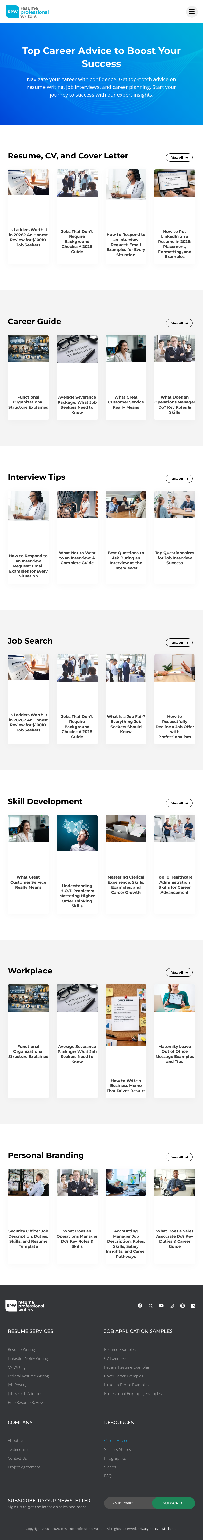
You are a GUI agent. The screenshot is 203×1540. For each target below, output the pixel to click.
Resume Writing (21, 1349)
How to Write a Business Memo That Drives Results (126, 1085)
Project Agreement (24, 1466)
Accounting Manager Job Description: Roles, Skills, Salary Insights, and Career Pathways (126, 1244)
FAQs (108, 1475)
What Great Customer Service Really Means (126, 402)
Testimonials (18, 1449)
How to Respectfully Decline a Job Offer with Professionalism (175, 726)
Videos (110, 1466)
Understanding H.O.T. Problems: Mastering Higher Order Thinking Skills (77, 895)
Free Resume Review (26, 1402)
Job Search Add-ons (25, 1393)
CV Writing (17, 1367)
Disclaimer (170, 1528)
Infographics (115, 1458)
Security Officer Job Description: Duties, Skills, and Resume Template (28, 1239)
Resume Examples (120, 1349)
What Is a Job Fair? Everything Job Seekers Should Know (126, 724)
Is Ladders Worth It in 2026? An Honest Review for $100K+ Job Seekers (28, 237)
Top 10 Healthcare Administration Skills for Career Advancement (174, 885)
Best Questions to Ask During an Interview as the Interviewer (126, 560)
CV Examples (115, 1358)
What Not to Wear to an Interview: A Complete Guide (77, 557)
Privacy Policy (147, 1528)
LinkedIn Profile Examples (126, 1384)
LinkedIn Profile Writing (28, 1358)
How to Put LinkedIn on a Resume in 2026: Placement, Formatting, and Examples (174, 244)
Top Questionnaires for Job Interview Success (174, 557)
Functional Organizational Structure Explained (28, 402)
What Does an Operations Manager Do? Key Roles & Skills (174, 405)
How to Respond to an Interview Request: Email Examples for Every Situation (126, 244)
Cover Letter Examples (123, 1375)
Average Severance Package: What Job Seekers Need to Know (77, 405)
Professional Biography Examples (133, 1393)
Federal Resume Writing (28, 1375)
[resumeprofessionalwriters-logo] (27, 11)
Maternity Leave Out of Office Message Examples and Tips (175, 1054)
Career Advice (116, 1440)
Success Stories (117, 1449)
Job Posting (17, 1384)
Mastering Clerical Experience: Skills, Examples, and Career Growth (126, 885)
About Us (16, 1440)
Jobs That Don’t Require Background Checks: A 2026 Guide (77, 241)
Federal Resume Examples (127, 1367)
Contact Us (17, 1458)
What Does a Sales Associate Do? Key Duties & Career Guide (174, 1239)
